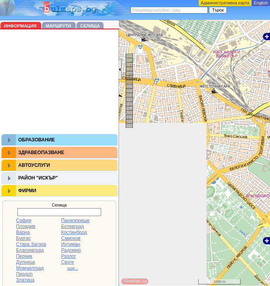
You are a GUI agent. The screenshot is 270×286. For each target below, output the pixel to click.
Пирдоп (24, 274)
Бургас (23, 238)
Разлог (68, 256)
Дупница (25, 262)
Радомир (71, 250)
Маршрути (59, 25)
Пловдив (25, 226)
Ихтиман (70, 244)
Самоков (70, 238)
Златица (25, 280)
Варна (23, 232)
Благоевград (30, 250)
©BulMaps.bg (135, 281)
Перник (24, 256)
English (261, 2)
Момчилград (30, 268)
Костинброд (74, 232)
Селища (90, 25)
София (23, 220)
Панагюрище (75, 220)
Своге (67, 262)
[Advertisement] (59, 83)
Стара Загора (31, 244)
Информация (21, 25)
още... (72, 268)
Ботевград (72, 226)
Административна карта (225, 2)
